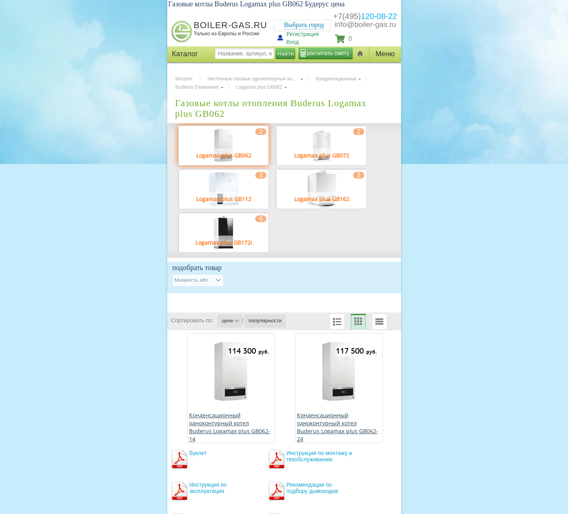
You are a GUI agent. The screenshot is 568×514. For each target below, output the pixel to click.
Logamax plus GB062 (259, 87)
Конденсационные (336, 79)
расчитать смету (328, 53)
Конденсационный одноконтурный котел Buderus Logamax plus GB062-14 (229, 427)
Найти (285, 54)
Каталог (184, 79)
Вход (293, 42)
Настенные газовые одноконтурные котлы (253, 79)
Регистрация (303, 34)
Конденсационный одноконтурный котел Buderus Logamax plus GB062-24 (337, 427)
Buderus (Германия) (197, 87)
